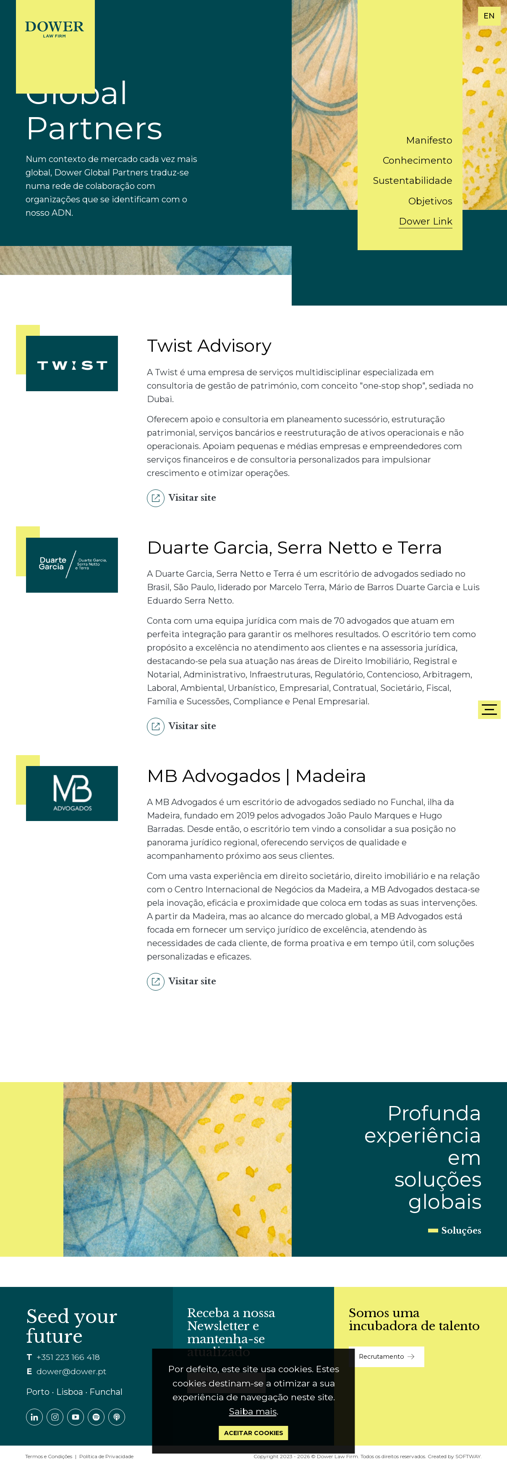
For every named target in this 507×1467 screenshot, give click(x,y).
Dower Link (425, 221)
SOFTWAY (468, 1456)
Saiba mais (253, 1411)
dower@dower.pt (71, 1371)
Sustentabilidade (412, 180)
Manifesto (429, 140)
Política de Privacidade (106, 1456)
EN (489, 16)
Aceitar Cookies (253, 1433)
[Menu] (489, 709)
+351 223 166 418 (68, 1357)
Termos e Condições (48, 1456)
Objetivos (430, 201)
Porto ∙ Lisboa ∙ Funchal (74, 1392)
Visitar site (181, 498)
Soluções (461, 1231)
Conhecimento (417, 160)
